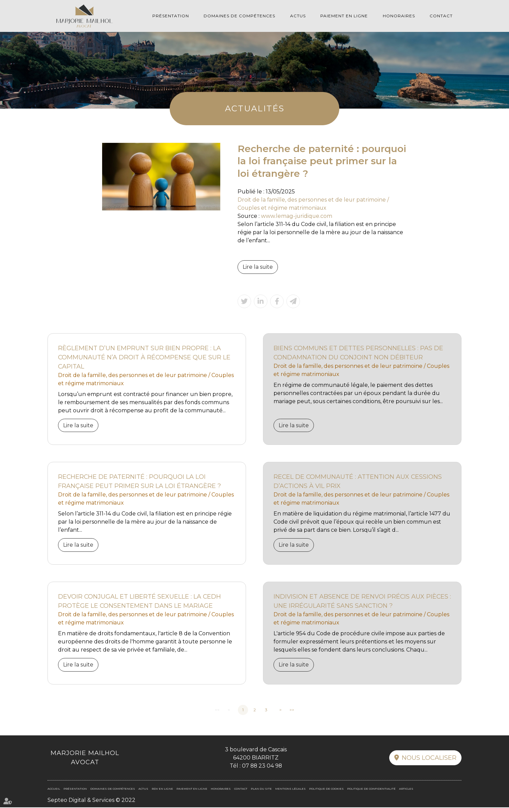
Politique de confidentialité (371, 789)
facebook (495, 390)
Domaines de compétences (239, 15)
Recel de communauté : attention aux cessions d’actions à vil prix (358, 481)
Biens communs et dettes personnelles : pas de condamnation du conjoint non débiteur (359, 352)
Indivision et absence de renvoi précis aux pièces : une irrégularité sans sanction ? (362, 601)
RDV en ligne (495, 417)
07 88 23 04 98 (261, 766)
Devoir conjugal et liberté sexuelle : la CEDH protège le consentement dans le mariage (140, 601)
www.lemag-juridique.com (297, 216)
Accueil (54, 789)
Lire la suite (258, 267)
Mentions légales (290, 789)
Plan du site (261, 789)
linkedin (495, 404)
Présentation (170, 15)
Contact (441, 15)
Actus (298, 15)
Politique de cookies (326, 789)
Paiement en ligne (344, 15)
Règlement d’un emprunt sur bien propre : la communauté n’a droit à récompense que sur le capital (144, 357)
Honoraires (399, 15)
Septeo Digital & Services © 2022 (91, 800)
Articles (406, 789)
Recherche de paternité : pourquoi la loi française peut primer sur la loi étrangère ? (139, 481)
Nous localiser (429, 758)
